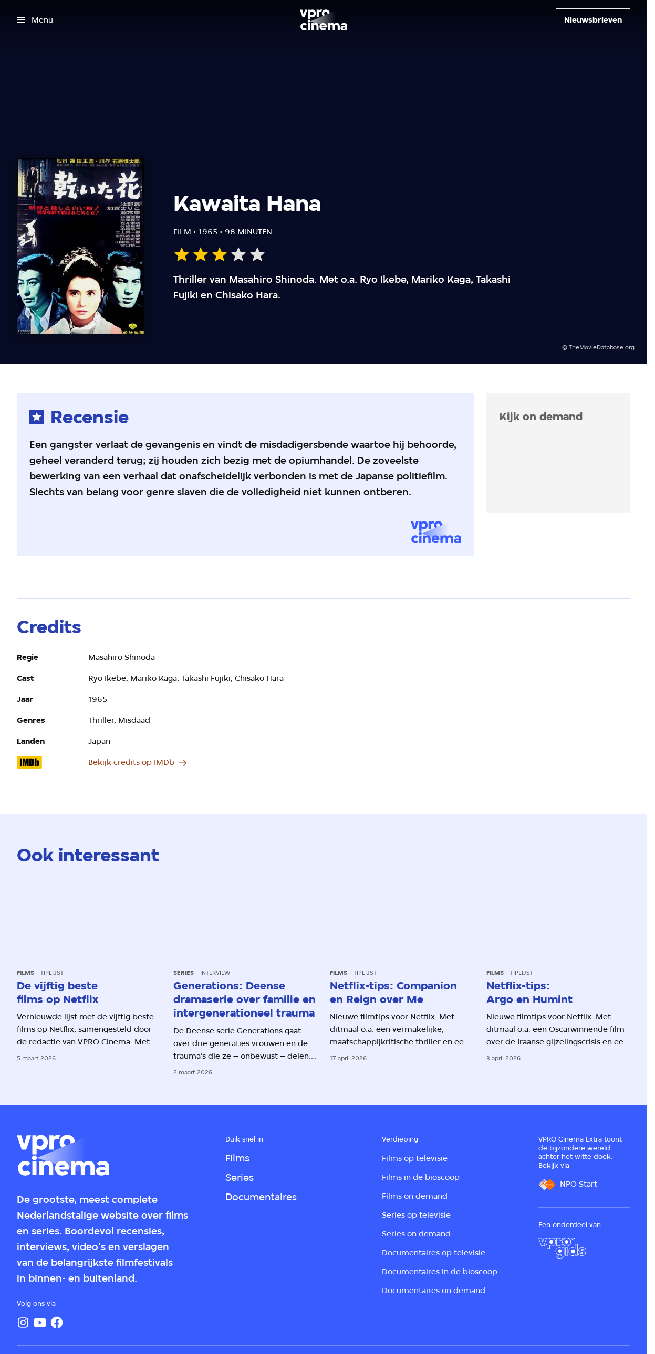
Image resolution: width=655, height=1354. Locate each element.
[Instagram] (23, 1322)
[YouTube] (40, 1322)
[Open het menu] (35, 19)
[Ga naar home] (323, 19)
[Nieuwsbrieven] (593, 19)
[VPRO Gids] (562, 1248)
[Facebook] (56, 1322)
